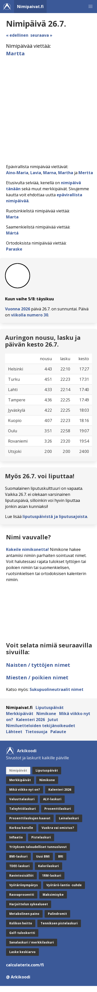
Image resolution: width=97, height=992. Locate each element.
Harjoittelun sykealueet (28, 904)
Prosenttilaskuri (57, 809)
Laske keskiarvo (22, 952)
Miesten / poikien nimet (37, 677)
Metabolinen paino (24, 914)
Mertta (85, 172)
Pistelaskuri (41, 837)
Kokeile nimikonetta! (27, 549)
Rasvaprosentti (21, 894)
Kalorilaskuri (48, 866)
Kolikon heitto (20, 923)
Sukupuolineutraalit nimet (56, 689)
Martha (65, 172)
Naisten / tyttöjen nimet (38, 665)
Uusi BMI (43, 856)
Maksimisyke (53, 894)
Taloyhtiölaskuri (22, 809)
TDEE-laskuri (19, 866)
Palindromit (57, 914)
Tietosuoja (36, 731)
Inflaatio (16, 837)
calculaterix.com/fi (25, 965)
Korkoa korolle (21, 828)
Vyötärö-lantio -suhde (64, 885)
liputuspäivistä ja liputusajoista (55, 516)
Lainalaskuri (69, 818)
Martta (15, 53)
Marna (49, 172)
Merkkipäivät (19, 713)
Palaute (58, 731)
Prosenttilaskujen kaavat (29, 818)
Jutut (53, 719)
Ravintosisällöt (21, 875)
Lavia (35, 172)
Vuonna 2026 (17, 309)
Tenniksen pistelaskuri (59, 923)
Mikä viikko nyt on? (24, 789)
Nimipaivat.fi (30, 6)
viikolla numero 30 (29, 315)
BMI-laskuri (18, 856)
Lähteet (14, 731)
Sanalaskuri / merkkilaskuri (31, 942)
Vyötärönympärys (23, 885)
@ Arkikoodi (18, 977)
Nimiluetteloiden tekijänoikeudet (40, 725)
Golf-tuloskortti (22, 933)
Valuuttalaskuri (22, 799)
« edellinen (17, 35)
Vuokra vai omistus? (58, 828)
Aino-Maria (17, 172)
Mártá (12, 233)
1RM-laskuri (51, 875)
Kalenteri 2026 (30, 719)
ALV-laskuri (52, 799)
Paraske (14, 249)
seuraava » (41, 35)
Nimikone (46, 713)
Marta (12, 217)
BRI (60, 856)
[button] (90, 6)
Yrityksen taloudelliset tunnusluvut (38, 847)
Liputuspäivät (50, 707)
